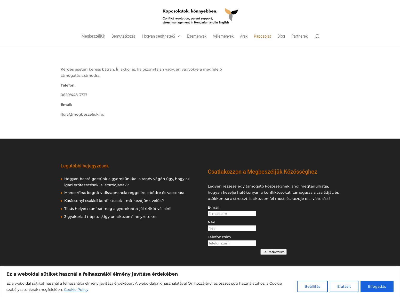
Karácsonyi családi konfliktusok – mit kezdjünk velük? (114, 200)
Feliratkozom (273, 252)
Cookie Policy (76, 289)
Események (196, 36)
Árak (243, 36)
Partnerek (299, 36)
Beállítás (312, 286)
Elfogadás (377, 286)
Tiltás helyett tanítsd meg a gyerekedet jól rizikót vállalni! (117, 208)
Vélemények (223, 36)
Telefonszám (219, 237)
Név (211, 222)
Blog (281, 36)
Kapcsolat (262, 36)
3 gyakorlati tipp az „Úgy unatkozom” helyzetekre (110, 216)
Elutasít (344, 286)
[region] (200, 281)
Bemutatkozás (123, 36)
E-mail (213, 207)
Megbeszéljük (93, 36)
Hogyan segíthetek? (158, 36)
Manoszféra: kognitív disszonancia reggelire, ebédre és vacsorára (124, 192)
